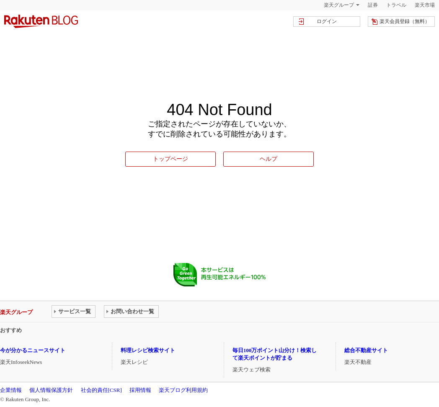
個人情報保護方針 (51, 390)
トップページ (170, 158)
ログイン (327, 21)
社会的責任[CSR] (101, 390)
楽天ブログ (41, 21)
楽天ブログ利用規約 (183, 390)
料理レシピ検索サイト (148, 350)
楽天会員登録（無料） (405, 21)
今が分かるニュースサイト (32, 350)
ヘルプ (268, 158)
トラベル (396, 5)
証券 (373, 5)
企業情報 (11, 390)
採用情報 (140, 390)
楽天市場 (425, 5)
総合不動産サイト (366, 350)
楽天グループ (339, 5)
